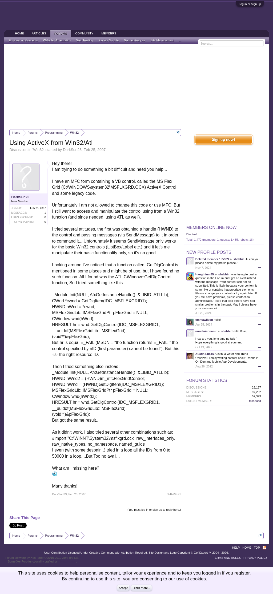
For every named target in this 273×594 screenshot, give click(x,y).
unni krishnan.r (205, 331)
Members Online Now (211, 227)
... (180, 40)
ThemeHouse (67, 561)
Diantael (191, 234)
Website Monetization (57, 40)
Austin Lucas (204, 353)
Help (236, 547)
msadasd (255, 400)
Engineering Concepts (23, 40)
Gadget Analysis (134, 40)
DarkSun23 (72, 150)
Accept (123, 588)
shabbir (238, 259)
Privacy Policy (255, 557)
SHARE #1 (174, 494)
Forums (60, 33)
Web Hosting (84, 40)
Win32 (38, 150)
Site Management (162, 40)
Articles (39, 33)
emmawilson (204, 319)
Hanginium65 (204, 274)
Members (108, 33)
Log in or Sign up (250, 4)
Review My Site (108, 40)
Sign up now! (223, 139)
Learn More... (141, 588)
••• (259, 267)
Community (84, 33)
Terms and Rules (227, 557)
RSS (264, 547)
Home (19, 33)
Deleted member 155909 (212, 259)
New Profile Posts (208, 252)
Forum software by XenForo (42, 557)
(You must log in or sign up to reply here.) (154, 509)
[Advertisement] (136, 86)
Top (257, 547)
